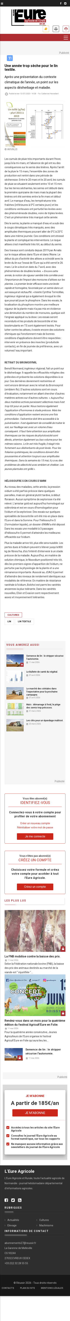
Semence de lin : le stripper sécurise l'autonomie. (44, 657)
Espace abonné (66, 29)
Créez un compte (35, 886)
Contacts (8, 1288)
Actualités (13, 1220)
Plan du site (27, 1288)
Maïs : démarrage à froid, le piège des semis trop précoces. (43, 706)
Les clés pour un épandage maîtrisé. (44, 720)
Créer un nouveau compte (35, 823)
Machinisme (46, 1225)
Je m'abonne (46, 29)
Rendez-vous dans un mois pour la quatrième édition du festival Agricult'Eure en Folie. (35, 1022)
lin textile (24, 621)
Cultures (13, 615)
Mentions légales (52, 1288)
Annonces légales (56, 29)
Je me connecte (35, 836)
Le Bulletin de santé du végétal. (42, 672)
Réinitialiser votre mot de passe (35, 827)
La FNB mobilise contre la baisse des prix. (32, 956)
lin (9, 621)
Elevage (12, 1225)
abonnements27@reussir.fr (20, 1243)
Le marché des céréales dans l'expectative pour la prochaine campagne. (41, 691)
